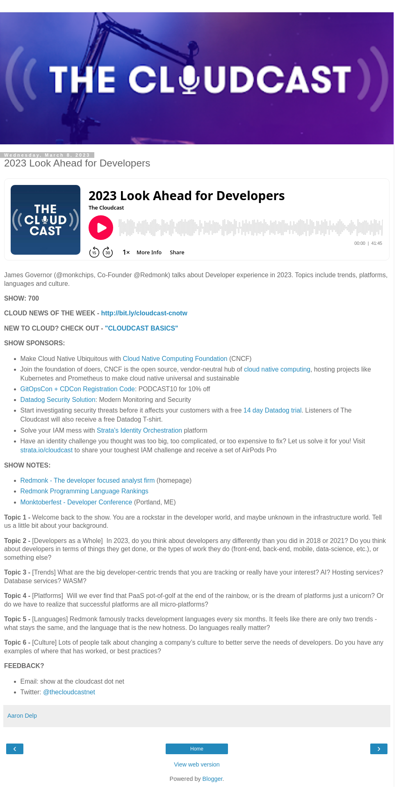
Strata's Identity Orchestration (138, 430)
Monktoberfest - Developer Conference (76, 502)
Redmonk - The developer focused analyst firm (88, 480)
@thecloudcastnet (69, 692)
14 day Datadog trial (271, 410)
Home (196, 749)
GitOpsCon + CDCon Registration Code (78, 389)
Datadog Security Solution (58, 399)
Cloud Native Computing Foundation (175, 358)
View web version (197, 764)
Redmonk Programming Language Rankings (84, 491)
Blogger (213, 779)
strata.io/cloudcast (47, 450)
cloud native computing (277, 369)
